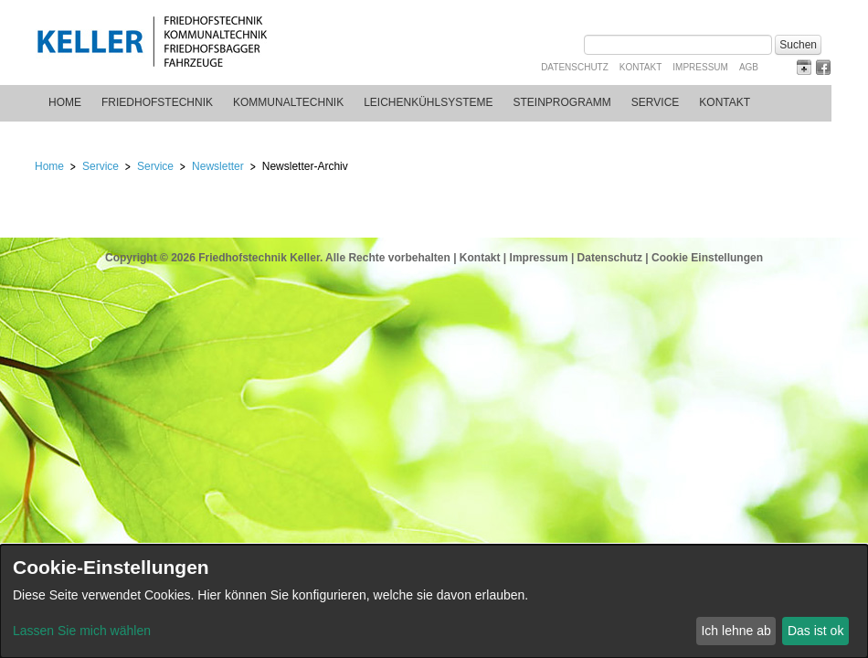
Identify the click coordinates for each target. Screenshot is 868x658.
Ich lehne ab (735, 630)
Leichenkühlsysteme (428, 102)
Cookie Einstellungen (707, 257)
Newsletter (218, 166)
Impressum (700, 67)
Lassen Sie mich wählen (82, 630)
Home (64, 102)
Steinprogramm (562, 102)
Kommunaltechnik (288, 102)
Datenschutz (575, 67)
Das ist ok (815, 630)
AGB (748, 67)
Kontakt (640, 67)
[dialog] (434, 601)
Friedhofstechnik (157, 102)
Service (655, 102)
